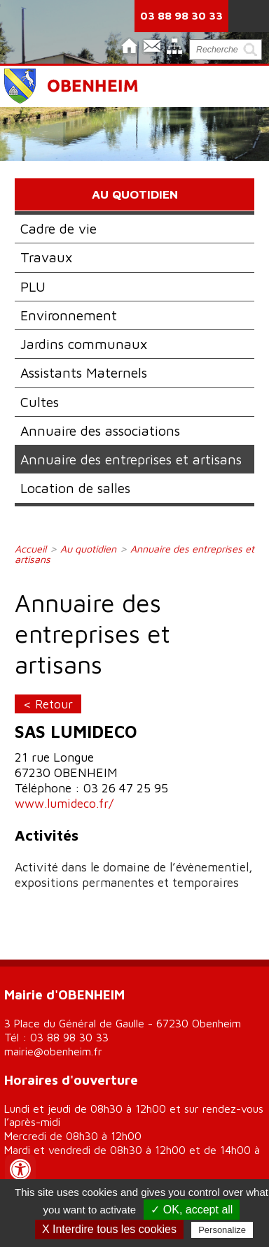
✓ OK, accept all (192, 1210)
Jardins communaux (83, 344)
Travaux (46, 257)
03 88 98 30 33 (181, 15)
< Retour (48, 704)
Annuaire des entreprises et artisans (131, 459)
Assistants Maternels (83, 372)
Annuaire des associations (100, 430)
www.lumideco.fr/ (64, 803)
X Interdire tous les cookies (109, 1229)
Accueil (30, 549)
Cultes (39, 402)
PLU (33, 286)
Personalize (222, 1230)
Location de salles (75, 488)
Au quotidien (88, 549)
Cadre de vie (58, 228)
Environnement (68, 315)
